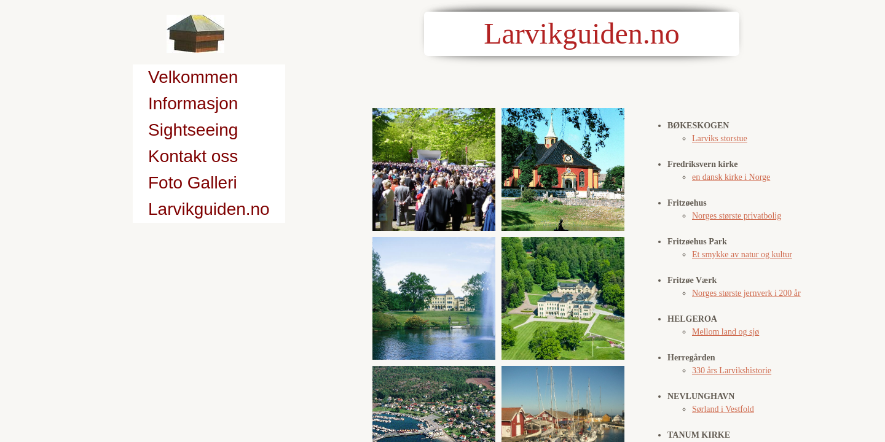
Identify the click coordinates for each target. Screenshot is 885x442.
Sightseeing (193, 129)
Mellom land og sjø (725, 331)
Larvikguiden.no (209, 209)
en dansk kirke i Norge (731, 177)
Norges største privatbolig (736, 215)
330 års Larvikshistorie (731, 370)
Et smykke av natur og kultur (742, 254)
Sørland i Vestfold (723, 409)
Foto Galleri (192, 182)
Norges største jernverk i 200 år (746, 293)
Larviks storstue (719, 138)
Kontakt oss (193, 156)
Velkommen (193, 77)
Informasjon (193, 103)
